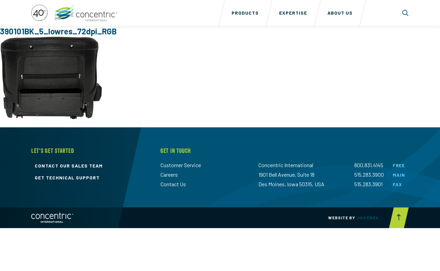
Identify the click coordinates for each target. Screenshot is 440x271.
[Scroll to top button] (399, 217)
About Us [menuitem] (340, 13)
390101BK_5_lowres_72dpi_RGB (58, 31)
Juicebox (367, 217)
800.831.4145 (368, 165)
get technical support (67, 177)
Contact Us (173, 184)
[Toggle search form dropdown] (405, 12)
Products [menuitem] (245, 13)
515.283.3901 (368, 184)
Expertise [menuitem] (293, 13)
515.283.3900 (369, 174)
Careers (169, 174)
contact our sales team (69, 166)
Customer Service (180, 165)
